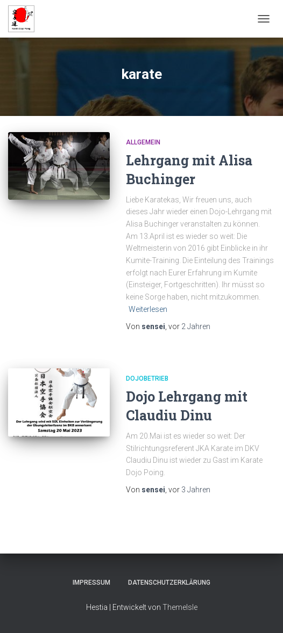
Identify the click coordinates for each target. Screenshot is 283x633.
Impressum (91, 582)
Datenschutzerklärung (169, 582)
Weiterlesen (148, 309)
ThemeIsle (179, 607)
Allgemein (143, 142)
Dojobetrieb (147, 378)
